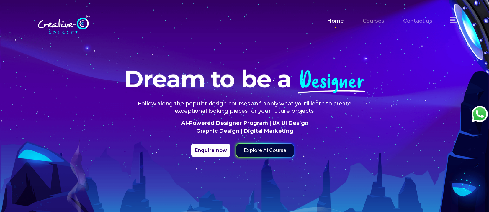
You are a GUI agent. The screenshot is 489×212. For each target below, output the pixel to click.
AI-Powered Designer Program (225, 123)
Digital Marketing (267, 131)
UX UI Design (289, 123)
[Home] (64, 20)
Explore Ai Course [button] (264, 150)
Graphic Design (218, 131)
